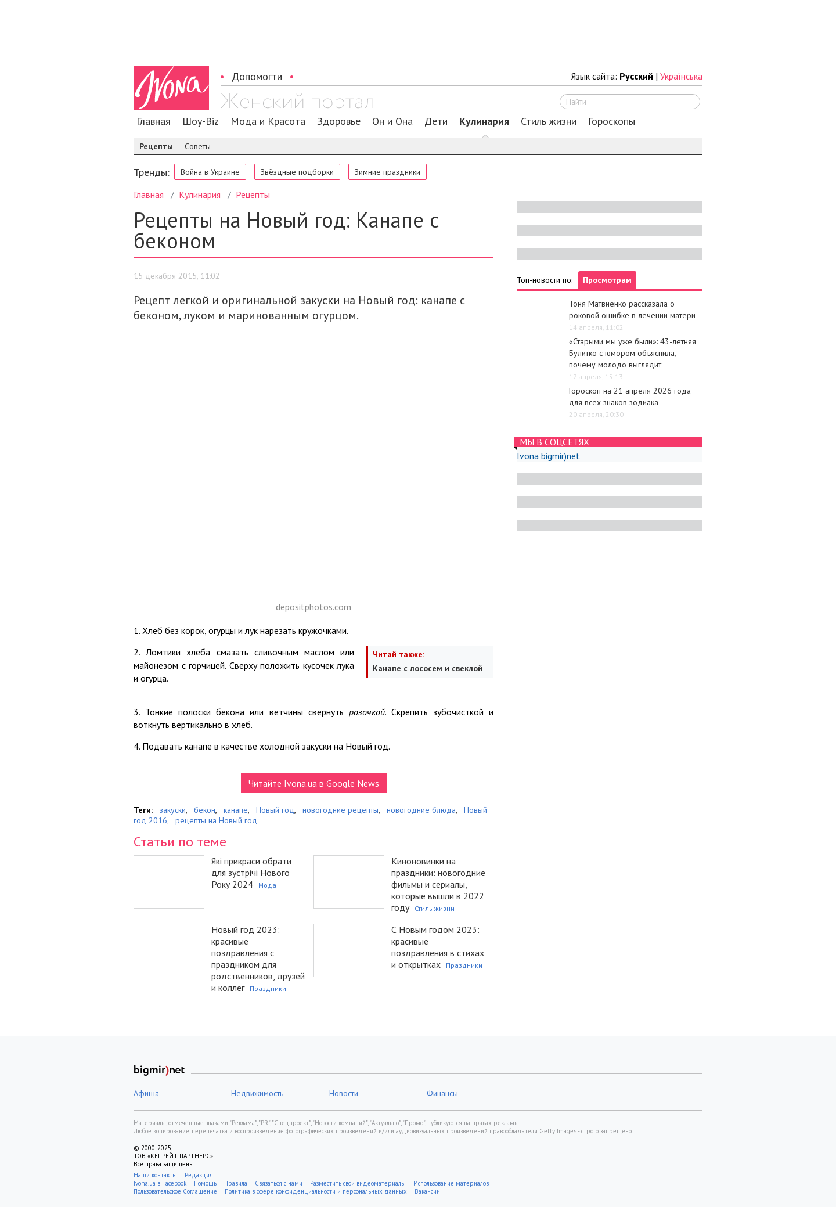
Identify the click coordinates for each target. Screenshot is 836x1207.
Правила (235, 1183)
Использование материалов (451, 1183)
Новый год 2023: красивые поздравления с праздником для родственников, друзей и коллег (258, 958)
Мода (267, 885)
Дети (436, 121)
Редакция (199, 1175)
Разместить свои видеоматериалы (358, 1183)
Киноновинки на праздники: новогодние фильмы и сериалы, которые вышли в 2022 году (438, 884)
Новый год (275, 810)
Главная (153, 121)
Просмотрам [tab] (607, 280)
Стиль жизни (548, 121)
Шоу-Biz (200, 121)
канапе (236, 810)
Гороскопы (611, 121)
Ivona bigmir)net (548, 456)
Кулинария (484, 121)
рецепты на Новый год (216, 820)
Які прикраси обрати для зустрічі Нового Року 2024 (251, 872)
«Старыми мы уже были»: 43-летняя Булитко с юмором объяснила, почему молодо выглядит (632, 353)
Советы (198, 146)
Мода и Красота (267, 121)
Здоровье (339, 121)
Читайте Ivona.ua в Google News (313, 783)
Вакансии (427, 1191)
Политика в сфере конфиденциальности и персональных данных (316, 1191)
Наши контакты (155, 1175)
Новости (343, 1093)
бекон (204, 810)
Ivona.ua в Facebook (160, 1183)
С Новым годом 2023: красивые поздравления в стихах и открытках (437, 947)
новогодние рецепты (340, 810)
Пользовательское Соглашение (175, 1191)
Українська (681, 76)
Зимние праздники (387, 172)
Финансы (442, 1093)
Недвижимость (257, 1093)
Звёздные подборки (297, 172)
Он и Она (392, 121)
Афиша (146, 1093)
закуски (173, 810)
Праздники (268, 988)
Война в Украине (210, 172)
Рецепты (156, 146)
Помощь (205, 1183)
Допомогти (257, 76)
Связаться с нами (278, 1183)
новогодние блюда (421, 810)
